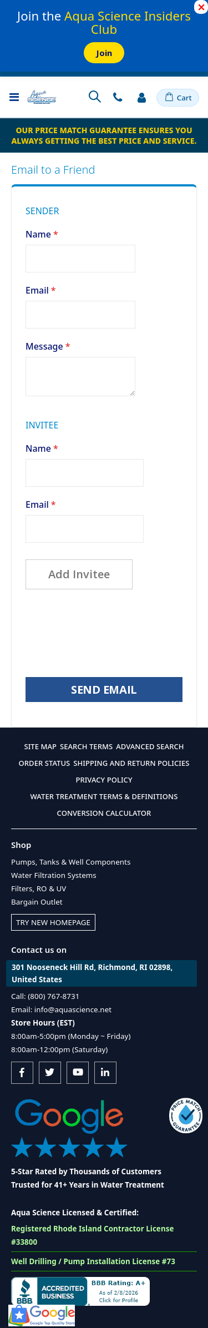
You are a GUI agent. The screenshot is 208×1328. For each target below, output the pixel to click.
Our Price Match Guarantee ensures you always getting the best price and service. (103, 135)
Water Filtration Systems (54, 875)
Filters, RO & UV (38, 888)
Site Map (40, 746)
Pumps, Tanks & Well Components (70, 862)
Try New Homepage (53, 922)
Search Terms (86, 746)
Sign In (141, 97)
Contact (117, 97)
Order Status (44, 763)
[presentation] (110, 633)
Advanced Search (150, 746)
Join (104, 52)
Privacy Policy (103, 780)
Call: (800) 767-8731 (45, 996)
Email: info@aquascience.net (61, 1009)
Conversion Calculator (104, 813)
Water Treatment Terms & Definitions (104, 796)
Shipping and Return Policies (131, 763)
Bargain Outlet (37, 902)
